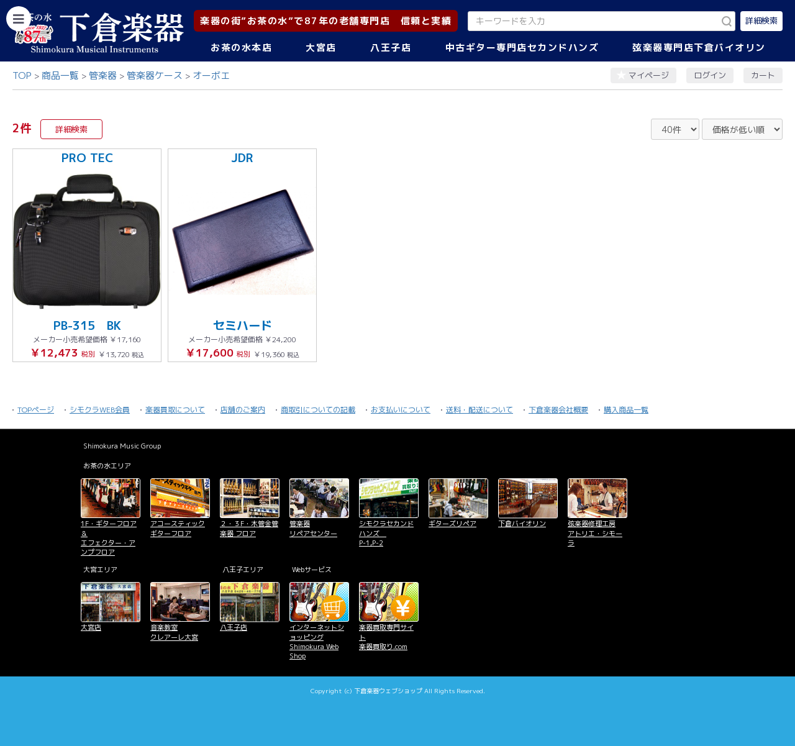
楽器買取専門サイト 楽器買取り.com (386, 637)
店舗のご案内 (242, 409)
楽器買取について (175, 409)
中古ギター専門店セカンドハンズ (522, 47)
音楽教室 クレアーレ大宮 (174, 632)
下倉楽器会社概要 (558, 409)
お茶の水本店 (241, 47)
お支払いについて (400, 409)
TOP (22, 75)
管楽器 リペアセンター (313, 528)
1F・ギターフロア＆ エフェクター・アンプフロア (109, 538)
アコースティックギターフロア (177, 528)
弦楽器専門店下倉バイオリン (699, 47)
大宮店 (321, 47)
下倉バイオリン (522, 524)
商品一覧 (60, 75)
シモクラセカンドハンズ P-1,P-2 (386, 533)
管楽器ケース (155, 75)
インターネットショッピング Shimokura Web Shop (316, 641)
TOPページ (35, 409)
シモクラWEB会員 (100, 409)
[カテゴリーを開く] (18, 18)
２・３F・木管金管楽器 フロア (249, 528)
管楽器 (103, 75)
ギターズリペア (452, 524)
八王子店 (390, 47)
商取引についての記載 (318, 409)
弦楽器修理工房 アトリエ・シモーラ (595, 533)
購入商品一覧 (626, 409)
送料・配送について (479, 409)
